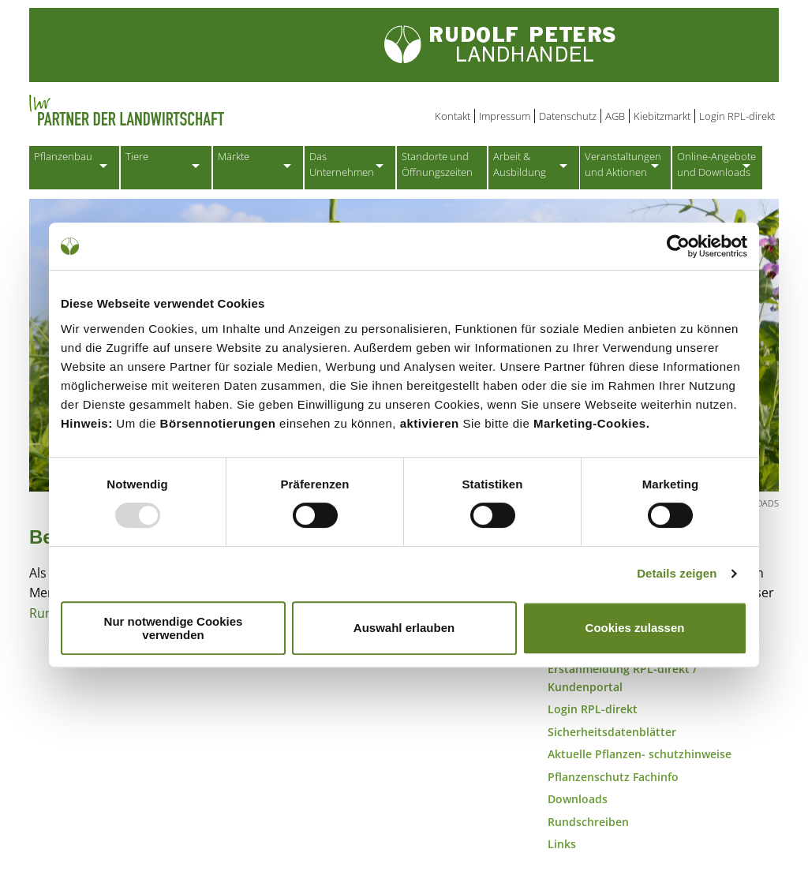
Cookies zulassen (635, 627)
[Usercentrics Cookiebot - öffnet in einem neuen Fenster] (678, 246)
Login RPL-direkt (737, 116)
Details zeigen (676, 573)
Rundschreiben (588, 824)
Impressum (504, 116)
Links (562, 847)
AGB (615, 116)
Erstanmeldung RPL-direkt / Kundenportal (622, 681)
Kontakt (452, 116)
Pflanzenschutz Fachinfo (613, 779)
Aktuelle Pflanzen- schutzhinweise (639, 757)
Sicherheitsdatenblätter (612, 734)
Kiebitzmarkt (662, 116)
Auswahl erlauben (404, 627)
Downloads (578, 802)
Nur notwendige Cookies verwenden (173, 628)
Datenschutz (568, 116)
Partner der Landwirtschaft (190, 110)
